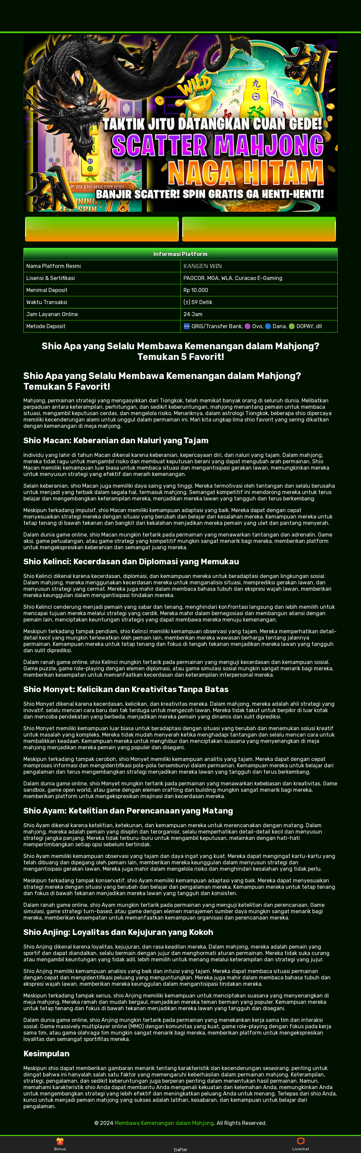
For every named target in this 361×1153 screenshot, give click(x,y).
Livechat (300, 1145)
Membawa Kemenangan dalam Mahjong (164, 1123)
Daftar (180, 1144)
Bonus (60, 1145)
